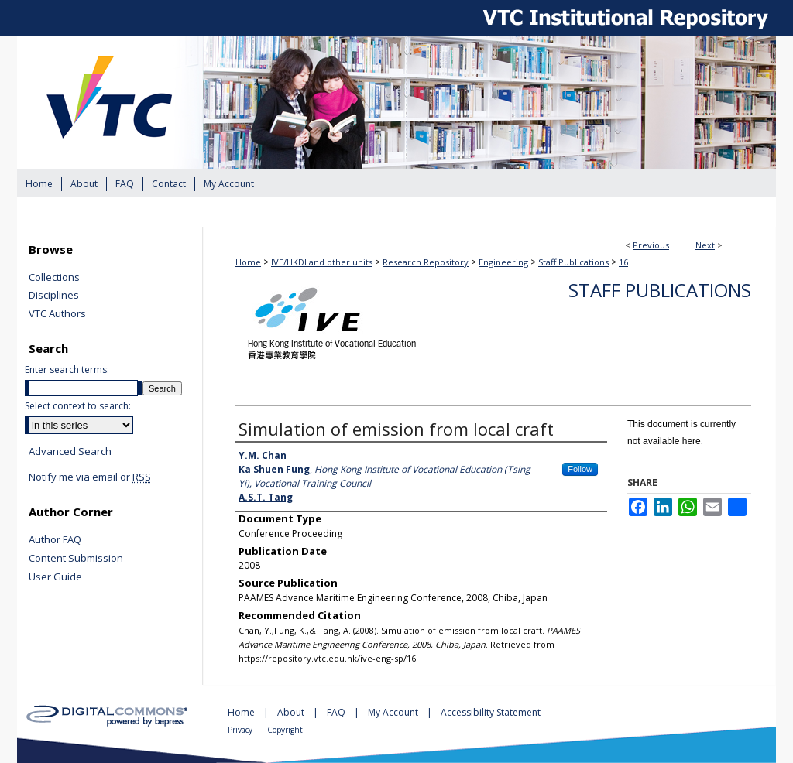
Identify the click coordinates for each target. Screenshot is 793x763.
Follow (580, 469)
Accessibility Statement (491, 712)
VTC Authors (57, 314)
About (292, 712)
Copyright (285, 729)
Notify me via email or (90, 477)
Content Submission (76, 559)
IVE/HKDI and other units (321, 262)
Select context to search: (78, 405)
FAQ (337, 712)
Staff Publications (573, 262)
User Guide (55, 577)
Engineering (503, 262)
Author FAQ (55, 540)
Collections (54, 278)
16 (623, 262)
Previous (651, 245)
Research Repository (426, 262)
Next (705, 245)
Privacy (241, 729)
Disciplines (54, 295)
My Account (394, 712)
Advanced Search (70, 451)
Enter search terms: (67, 369)
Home (248, 262)
